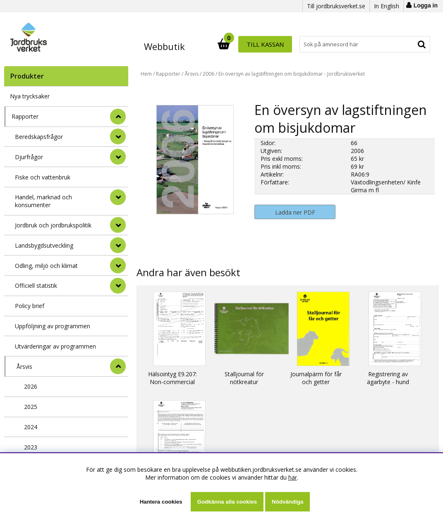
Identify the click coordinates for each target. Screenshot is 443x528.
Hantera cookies (161, 502)
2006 (208, 73)
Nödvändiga (287, 502)
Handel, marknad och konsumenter (43, 201)
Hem (146, 73)
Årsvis (24, 366)
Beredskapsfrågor (39, 137)
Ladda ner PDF (295, 212)
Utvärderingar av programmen (55, 346)
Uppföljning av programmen (52, 326)
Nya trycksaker (30, 96)
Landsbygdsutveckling (44, 245)
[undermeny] (118, 136)
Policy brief (29, 306)
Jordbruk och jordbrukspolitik (53, 225)
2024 (30, 427)
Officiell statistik (36, 285)
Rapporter (25, 116)
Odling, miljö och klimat (46, 266)
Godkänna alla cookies (227, 502)
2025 (30, 407)
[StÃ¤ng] (118, 116)
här (292, 477)
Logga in (426, 5)
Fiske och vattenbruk (42, 177)
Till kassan (403, 44)
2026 (30, 386)
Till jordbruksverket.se (336, 6)
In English (386, 6)
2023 (30, 447)
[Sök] (258, 44)
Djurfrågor (29, 157)
